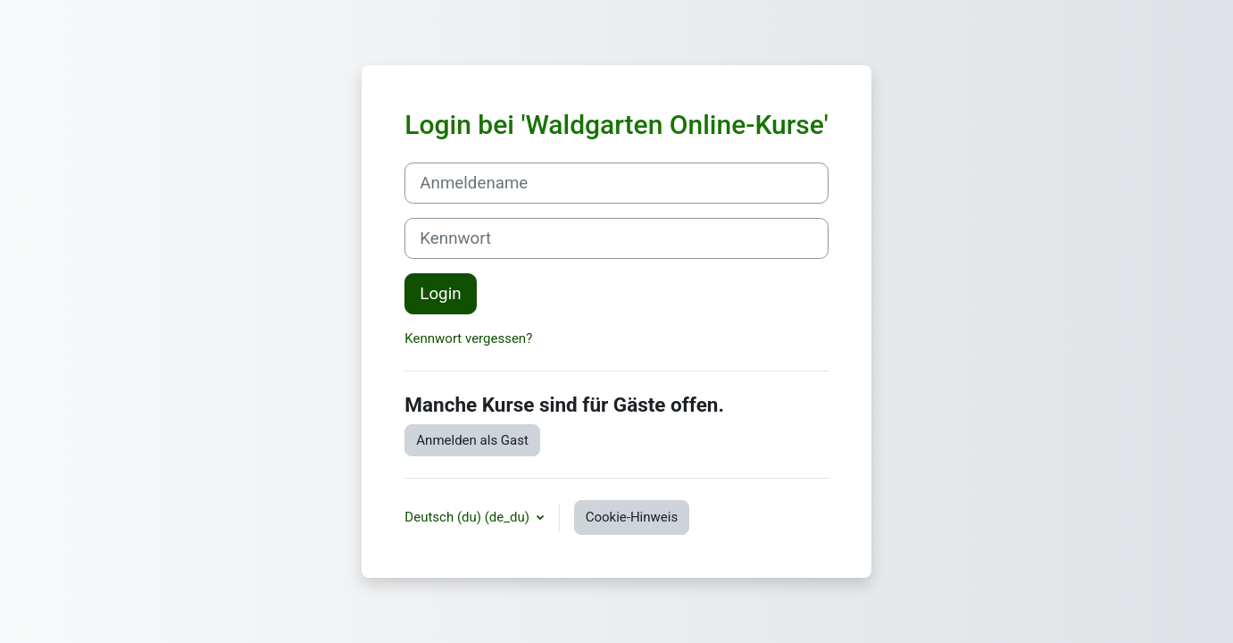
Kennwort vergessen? (468, 338)
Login (440, 294)
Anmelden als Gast (472, 440)
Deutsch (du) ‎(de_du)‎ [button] (468, 517)
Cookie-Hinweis (632, 517)
